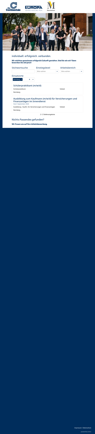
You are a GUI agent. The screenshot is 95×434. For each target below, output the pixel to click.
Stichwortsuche (20, 67)
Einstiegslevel (43, 67)
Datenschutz (87, 428)
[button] (22, 79)
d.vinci (89, 432)
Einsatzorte (17, 75)
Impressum (78, 428)
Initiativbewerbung (39, 124)
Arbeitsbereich (68, 67)
